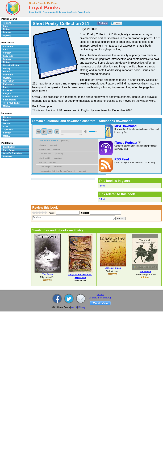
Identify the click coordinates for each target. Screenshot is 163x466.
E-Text (102, 199)
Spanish (7, 133)
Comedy (7, 53)
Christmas (42, 145)
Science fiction (10, 96)
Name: (52, 213)
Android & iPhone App (100, 297)
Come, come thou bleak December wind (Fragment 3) (57, 171)
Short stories (9, 100)
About (74, 307)
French (6, 120)
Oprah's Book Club (12, 153)
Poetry (102, 186)
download (65, 141)
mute (85, 131)
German (7, 123)
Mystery (7, 35)
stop (56, 131)
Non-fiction (8, 81)
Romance (7, 90)
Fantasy (7, 32)
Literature (8, 75)
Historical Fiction (11, 65)
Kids (5, 26)
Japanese (8, 129)
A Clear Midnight (44, 167)
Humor (6, 71)
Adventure (8, 46)
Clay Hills (42, 162)
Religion (7, 93)
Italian (6, 126)
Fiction (6, 29)
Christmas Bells (44, 149)
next (50, 131)
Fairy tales (8, 56)
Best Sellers (9, 147)
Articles (100, 294)
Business (7, 156)
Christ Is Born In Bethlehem (49, 141)
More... (6, 106)
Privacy (81, 307)
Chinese (7, 117)
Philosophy (8, 84)
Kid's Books (9, 150)
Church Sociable (44, 158)
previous (38, 131)
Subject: (85, 213)
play (44, 131)
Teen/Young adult (11, 103)
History (6, 68)
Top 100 (7, 23)
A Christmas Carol (45, 154)
